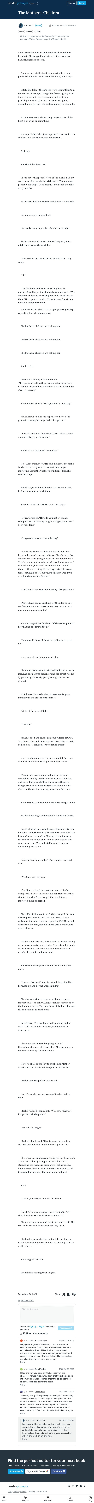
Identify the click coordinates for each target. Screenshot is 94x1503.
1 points (29, 1341)
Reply (22, 1362)
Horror (21, 31)
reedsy (18, 1486)
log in (41, 1326)
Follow (38, 25)
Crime (37, 31)
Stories (70, 1501)
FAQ (10, 1492)
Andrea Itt (41, 1420)
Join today (16, 1471)
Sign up (71, 3)
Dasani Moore (40, 1392)
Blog (90, 1501)
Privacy (23, 1492)
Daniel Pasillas (40, 1369)
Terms (16, 1492)
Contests (48, 1501)
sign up (32, 1326)
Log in (81, 3)
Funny (29, 31)
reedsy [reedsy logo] (18, 3)
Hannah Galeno (41, 1341)
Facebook (59, 1471)
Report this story (26, 1300)
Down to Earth (59, 39)
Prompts (25, 1501)
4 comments (67, 25)
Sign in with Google (37, 1471)
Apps (33, 3)
